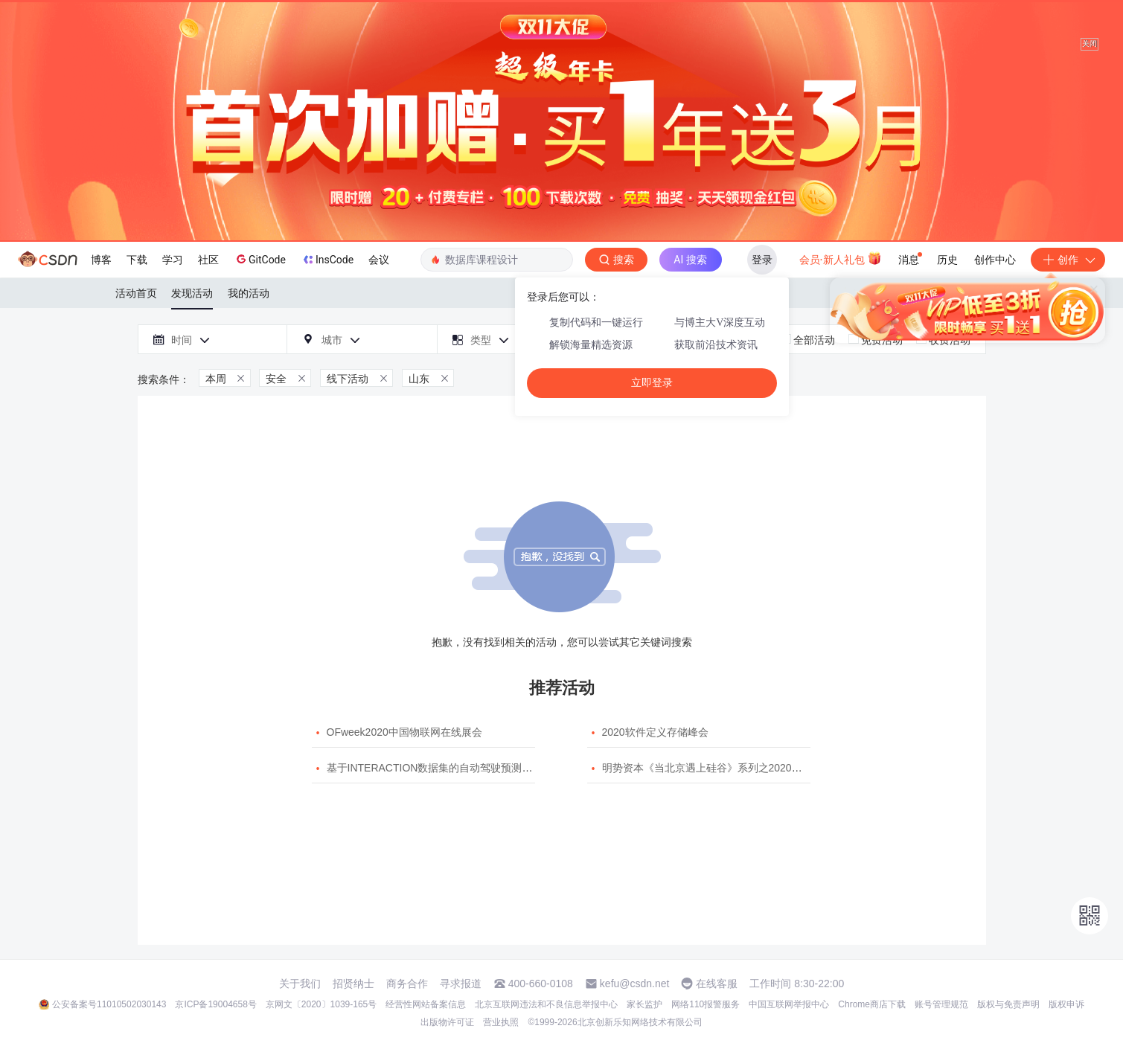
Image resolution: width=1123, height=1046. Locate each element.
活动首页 (136, 293)
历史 (947, 260)
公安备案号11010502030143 (109, 1004)
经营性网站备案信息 (425, 1004)
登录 (762, 260)
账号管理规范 (941, 1004)
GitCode (260, 259)
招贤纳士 (353, 983)
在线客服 (717, 983)
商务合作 (407, 983)
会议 (378, 260)
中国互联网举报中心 (789, 1004)
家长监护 (644, 1004)
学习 (172, 260)
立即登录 (652, 382)
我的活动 (248, 293)
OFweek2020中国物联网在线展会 (404, 732)
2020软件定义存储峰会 (655, 732)
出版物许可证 (447, 1022)
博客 (101, 260)
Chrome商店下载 (872, 1004)
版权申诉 (1066, 1004)
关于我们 (300, 983)
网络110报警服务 (705, 1004)
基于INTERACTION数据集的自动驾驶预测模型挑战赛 (451, 768)
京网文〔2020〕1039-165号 (321, 1004)
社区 (208, 260)
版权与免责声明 (1008, 1004)
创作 (1068, 260)
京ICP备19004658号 (215, 1004)
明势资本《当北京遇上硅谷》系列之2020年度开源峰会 (728, 768)
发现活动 (192, 293)
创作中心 (995, 260)
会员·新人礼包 (840, 258)
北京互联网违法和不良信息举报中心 (546, 1004)
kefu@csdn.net (635, 983)
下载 (137, 260)
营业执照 (501, 1022)
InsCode (327, 259)
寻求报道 (460, 983)
